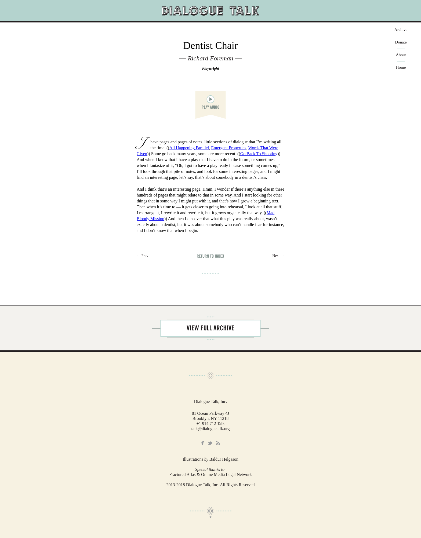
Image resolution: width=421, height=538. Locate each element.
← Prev (142, 256)
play (210, 99)
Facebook (202, 443)
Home (401, 68)
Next (278, 256)
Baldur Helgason (223, 459)
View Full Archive (210, 328)
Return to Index (210, 256)
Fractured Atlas (182, 474)
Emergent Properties (228, 148)
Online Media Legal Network (226, 474)
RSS (218, 443)
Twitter (210, 443)
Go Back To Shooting (259, 153)
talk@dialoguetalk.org (210, 428)
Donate (401, 42)
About (401, 55)
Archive (400, 30)
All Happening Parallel (189, 148)
